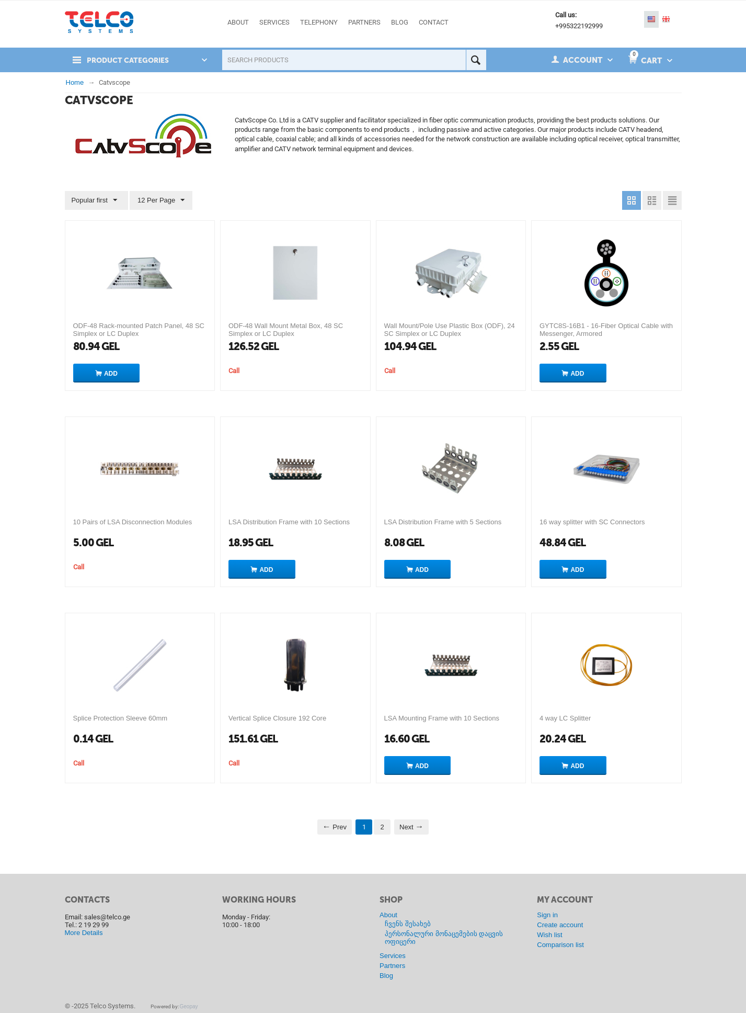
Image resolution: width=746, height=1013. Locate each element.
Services (393, 956)
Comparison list (560, 945)
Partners (392, 966)
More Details (84, 933)
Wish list (549, 935)
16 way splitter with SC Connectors (592, 522)
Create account (560, 925)
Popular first (95, 200)
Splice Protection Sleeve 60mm (120, 718)
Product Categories (131, 60)
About (388, 915)
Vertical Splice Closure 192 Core (277, 718)
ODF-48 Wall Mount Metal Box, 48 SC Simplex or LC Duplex (285, 329)
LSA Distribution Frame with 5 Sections (443, 522)
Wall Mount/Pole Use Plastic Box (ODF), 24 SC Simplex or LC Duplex (449, 329)
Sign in (547, 915)
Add (111, 373)
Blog (386, 976)
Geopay (189, 1006)
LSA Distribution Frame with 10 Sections (289, 522)
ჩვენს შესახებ (408, 924)
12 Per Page (158, 200)
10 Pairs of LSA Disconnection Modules (132, 522)
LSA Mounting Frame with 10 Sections (441, 718)
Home (75, 82)
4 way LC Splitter (565, 718)
